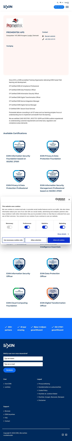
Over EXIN (8, 384)
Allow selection (36, 240)
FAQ (6, 418)
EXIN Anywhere (10, 414)
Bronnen (7, 411)
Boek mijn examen (59, 7)
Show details (62, 234)
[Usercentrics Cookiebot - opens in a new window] (57, 199)
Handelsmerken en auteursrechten (50, 387)
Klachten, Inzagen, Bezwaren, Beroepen (51, 397)
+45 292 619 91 (50, 39)
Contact (7, 421)
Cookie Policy (43, 390)
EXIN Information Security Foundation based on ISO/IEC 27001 (18, 159)
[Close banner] (69, 199)
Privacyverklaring (44, 384)
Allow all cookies (58, 240)
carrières (7, 387)
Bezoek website (50, 36)
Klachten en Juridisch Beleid (48, 394)
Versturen (9, 370)
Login (66, 2)
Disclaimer (42, 400)
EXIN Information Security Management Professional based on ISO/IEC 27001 (52, 188)
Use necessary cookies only (13, 240)
